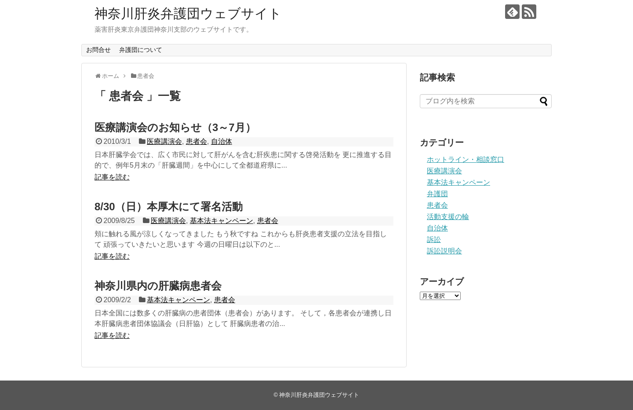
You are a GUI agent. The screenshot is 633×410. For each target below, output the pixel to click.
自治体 (221, 141)
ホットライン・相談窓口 (465, 159)
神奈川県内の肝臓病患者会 (158, 286)
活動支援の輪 (448, 216)
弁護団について (140, 49)
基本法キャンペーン (221, 220)
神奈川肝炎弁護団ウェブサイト (188, 13)
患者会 (196, 141)
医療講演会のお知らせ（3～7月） (175, 127)
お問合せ (98, 49)
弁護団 (437, 194)
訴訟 (434, 239)
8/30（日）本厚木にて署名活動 (169, 206)
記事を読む (112, 177)
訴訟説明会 (444, 251)
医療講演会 (164, 141)
